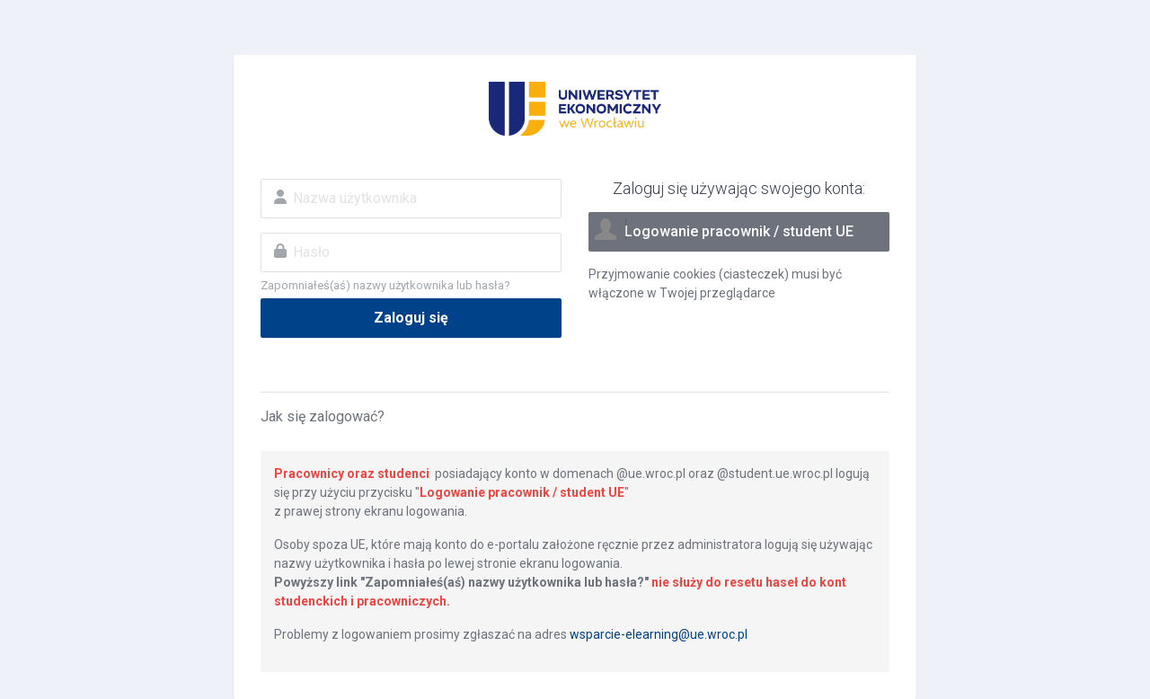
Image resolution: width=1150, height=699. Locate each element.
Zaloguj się (411, 317)
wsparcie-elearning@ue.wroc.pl (659, 634)
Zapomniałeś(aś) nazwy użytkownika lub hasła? (385, 285)
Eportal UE (575, 109)
